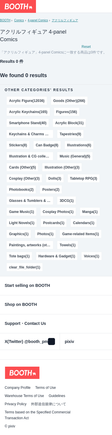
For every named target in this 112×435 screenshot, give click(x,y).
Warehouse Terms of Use (24, 396)
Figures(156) (66, 112)
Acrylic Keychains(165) (28, 112)
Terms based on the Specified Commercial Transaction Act (37, 415)
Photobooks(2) (21, 190)
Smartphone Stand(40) (27, 123)
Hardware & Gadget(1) (56, 256)
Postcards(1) (53, 223)
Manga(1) (90, 212)
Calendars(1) (83, 223)
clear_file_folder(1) (24, 267)
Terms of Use (45, 387)
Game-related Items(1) (80, 234)
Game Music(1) (21, 212)
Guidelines (57, 396)
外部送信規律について (48, 404)
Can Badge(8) (47, 145)
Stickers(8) (18, 145)
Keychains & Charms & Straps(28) (31, 134)
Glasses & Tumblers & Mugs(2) (31, 201)
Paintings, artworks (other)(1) (31, 245)
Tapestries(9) (70, 134)
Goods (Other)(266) (69, 101)
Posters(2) (51, 190)
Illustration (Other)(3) (62, 167)
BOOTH (5, 20)
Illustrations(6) (79, 145)
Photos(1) (45, 234)
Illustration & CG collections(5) (31, 156)
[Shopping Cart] (105, 6)
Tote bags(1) (19, 256)
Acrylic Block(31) (69, 123)
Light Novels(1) (21, 223)
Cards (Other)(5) (22, 167)
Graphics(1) (19, 234)
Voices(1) (91, 256)
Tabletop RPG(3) (83, 178)
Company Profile (17, 387)
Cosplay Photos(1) (58, 212)
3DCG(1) (67, 201)
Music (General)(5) (75, 156)
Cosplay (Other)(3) (24, 178)
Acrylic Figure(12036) (26, 101)
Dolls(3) (54, 178)
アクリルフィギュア (65, 20)
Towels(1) (67, 245)
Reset (86, 47)
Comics (19, 20)
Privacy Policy (15, 404)
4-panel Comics (38, 20)
